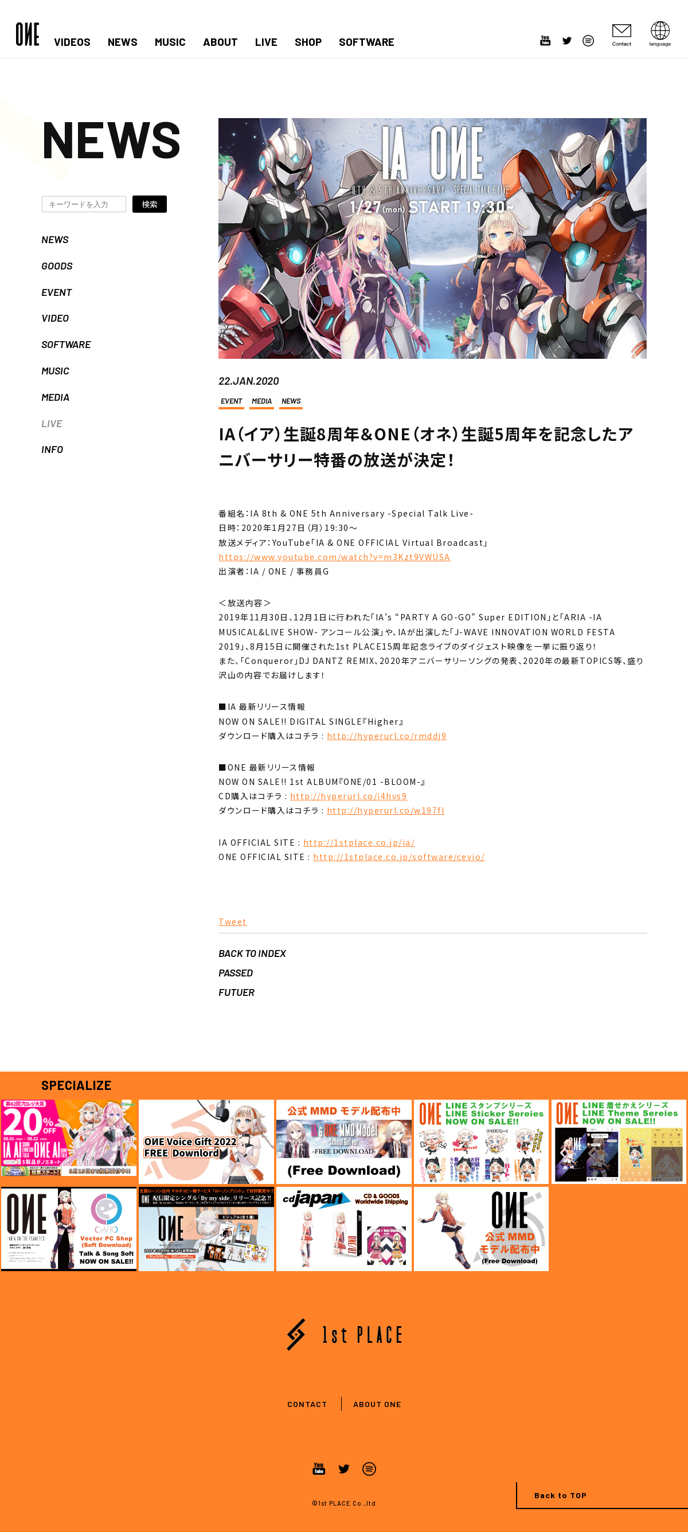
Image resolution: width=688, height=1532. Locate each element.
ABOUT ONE (377, 1404)
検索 (150, 204)
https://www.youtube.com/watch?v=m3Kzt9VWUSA (334, 556)
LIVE (266, 41)
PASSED (235, 972)
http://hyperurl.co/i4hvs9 (349, 796)
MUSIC (170, 41)
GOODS (56, 265)
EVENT (56, 292)
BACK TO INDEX (252, 953)
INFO (52, 449)
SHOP (308, 41)
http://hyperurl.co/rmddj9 (387, 735)
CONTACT (307, 1404)
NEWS (123, 41)
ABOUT (220, 41)
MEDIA (55, 396)
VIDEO (55, 317)
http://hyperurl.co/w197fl (386, 810)
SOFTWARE (366, 41)
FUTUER (236, 992)
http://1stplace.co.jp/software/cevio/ (399, 856)
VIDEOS (72, 41)
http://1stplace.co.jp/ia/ (359, 842)
